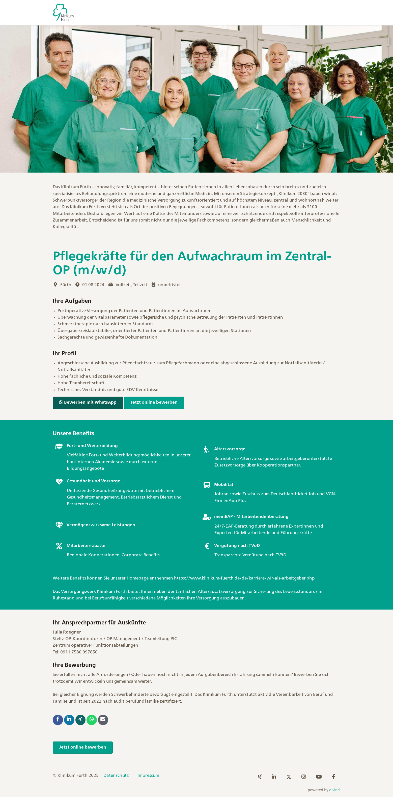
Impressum (148, 776)
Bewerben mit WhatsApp (88, 402)
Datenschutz (116, 776)
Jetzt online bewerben (154, 402)
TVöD (281, 555)
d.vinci (334, 790)
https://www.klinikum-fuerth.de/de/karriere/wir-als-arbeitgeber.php (244, 578)
